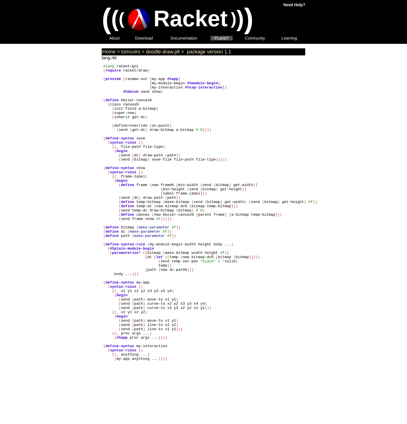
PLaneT (221, 38)
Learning (289, 38)
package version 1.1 (208, 52)
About (114, 38)
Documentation (184, 38)
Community (255, 38)
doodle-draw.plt (163, 52)
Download (144, 38)
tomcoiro (130, 52)
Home (109, 52)
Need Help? (294, 5)
